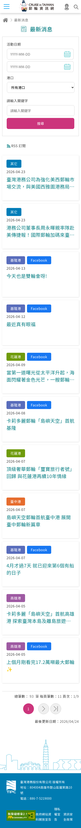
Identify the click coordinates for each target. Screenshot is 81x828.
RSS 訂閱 (18, 145)
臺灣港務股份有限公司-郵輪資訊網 (11, 786)
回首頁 (5, 20)
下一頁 (43, 708)
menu (6, 6)
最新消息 (21, 20)
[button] (40, 123)
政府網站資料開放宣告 (43, 817)
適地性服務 (67, 7)
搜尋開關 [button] (76, 7)
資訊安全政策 (68, 817)
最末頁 (55, 708)
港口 (10, 77)
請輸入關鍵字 (17, 100)
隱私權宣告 (57, 814)
